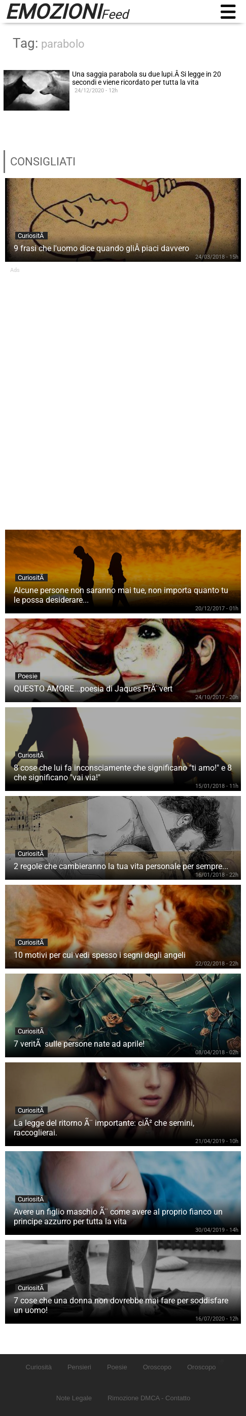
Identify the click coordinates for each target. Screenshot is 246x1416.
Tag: (49, 43)
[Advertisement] (123, 396)
